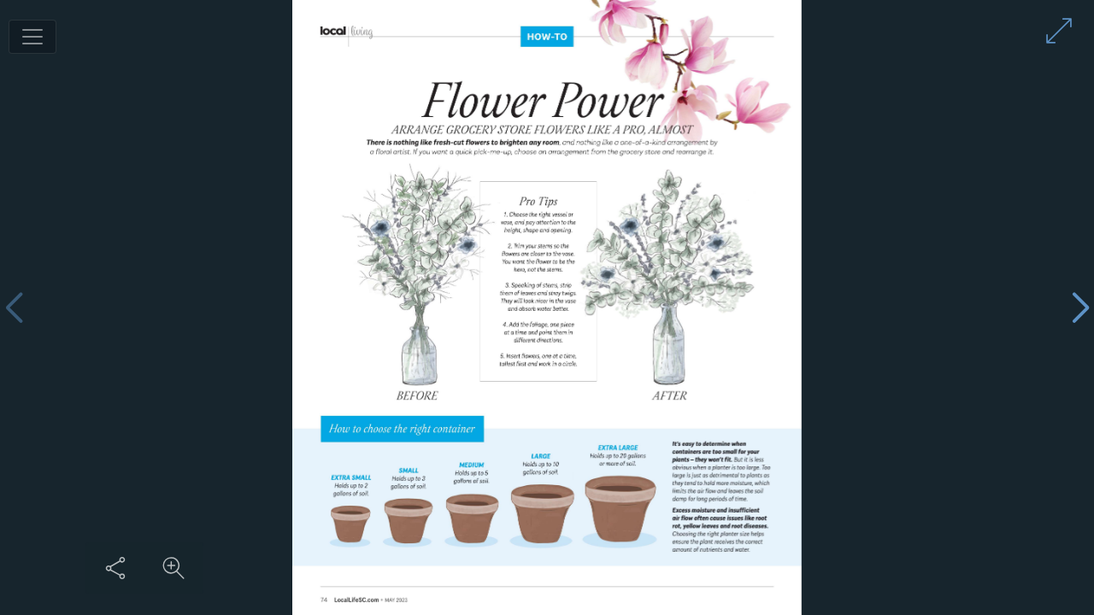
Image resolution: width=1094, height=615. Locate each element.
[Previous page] (14, 308)
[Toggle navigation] (32, 37)
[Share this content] (115, 568)
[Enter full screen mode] (1059, 30)
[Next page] (1080, 308)
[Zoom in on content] (173, 568)
